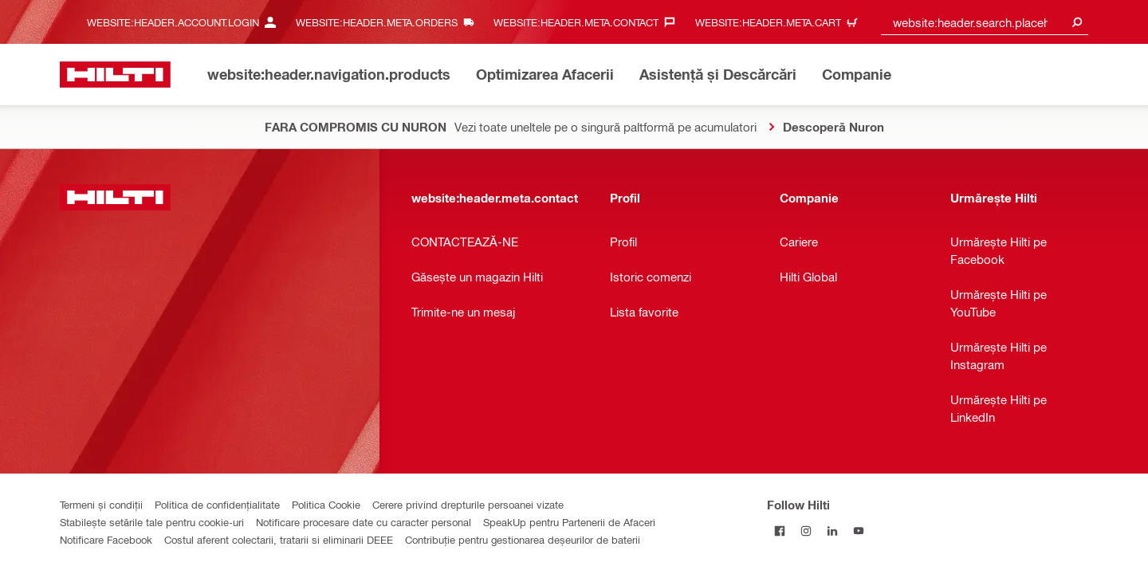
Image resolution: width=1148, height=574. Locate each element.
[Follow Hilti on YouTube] (859, 530)
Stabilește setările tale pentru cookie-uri (152, 522)
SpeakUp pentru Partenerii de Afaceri (569, 522)
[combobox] (984, 22)
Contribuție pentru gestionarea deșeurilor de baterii (522, 539)
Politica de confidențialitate (217, 504)
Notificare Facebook (106, 539)
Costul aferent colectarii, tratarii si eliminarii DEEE (278, 539)
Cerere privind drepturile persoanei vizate (468, 504)
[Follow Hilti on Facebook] (780, 530)
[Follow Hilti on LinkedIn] (833, 530)
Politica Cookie (326, 504)
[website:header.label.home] (115, 74)
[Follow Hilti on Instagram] (806, 530)
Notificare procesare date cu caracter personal (363, 522)
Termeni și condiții (101, 504)
